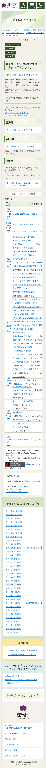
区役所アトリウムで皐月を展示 (25, 369)
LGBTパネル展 (19, 377)
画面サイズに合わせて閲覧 (23, 194)
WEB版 (11, 52)
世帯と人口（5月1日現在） (24, 255)
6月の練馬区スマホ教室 (22, 347)
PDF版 (11, 56)
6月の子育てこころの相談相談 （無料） (29, 318)
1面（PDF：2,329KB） (8, 214)
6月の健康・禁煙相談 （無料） (25, 303)
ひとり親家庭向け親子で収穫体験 (26, 362)
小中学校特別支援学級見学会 (24, 292)
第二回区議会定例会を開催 (24, 237)
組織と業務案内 (11, 745)
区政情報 (27, 30)
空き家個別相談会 (20, 259)
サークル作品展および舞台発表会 (26, 365)
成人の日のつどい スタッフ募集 (26, 244)
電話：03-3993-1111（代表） (17, 733)
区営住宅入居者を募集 (22, 240)
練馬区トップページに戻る (16, 756)
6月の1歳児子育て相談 (22, 351)
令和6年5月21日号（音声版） (22, 130)
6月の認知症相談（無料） (23, 329)
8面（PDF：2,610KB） (8, 439)
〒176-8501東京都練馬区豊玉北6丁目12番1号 (19, 726)
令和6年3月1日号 (12, 683)
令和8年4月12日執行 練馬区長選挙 (23, 650)
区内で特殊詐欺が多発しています (22, 655)
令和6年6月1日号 (12, 676)
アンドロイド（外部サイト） (17, 115)
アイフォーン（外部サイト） (17, 113)
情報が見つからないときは (21, 695)
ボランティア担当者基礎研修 (24, 277)
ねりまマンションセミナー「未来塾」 (28, 262)
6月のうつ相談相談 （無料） (24, 314)
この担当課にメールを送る (17, 492)
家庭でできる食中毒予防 (23, 401)
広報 (34, 30)
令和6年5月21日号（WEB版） (22, 146)
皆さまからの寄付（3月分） (24, 248)
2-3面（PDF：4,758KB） (8, 228)
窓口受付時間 (10, 739)
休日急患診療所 (19, 332)
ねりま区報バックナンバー (15, 33)
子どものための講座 (21, 427)
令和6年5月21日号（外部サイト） (24, 75)
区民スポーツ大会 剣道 (23, 394)
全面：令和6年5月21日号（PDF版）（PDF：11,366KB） (25, 184)
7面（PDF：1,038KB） (8, 416)
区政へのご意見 (11, 750)
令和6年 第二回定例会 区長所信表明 (21, 680)
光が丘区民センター (21, 288)
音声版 (11, 48)
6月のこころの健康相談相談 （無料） (28, 310)
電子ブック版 (13, 44)
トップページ (17, 30)
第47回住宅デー (19, 412)
